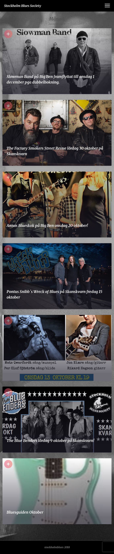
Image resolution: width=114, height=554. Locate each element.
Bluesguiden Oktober (25, 512)
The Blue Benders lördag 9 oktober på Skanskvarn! (50, 440)
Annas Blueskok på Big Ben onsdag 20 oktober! (47, 225)
